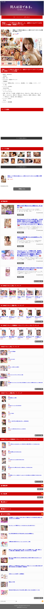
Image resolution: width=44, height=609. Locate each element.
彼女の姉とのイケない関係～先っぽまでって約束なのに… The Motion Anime (20, 467)
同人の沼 (20, 605)
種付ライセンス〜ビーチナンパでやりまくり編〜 (15, 374)
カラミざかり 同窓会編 (3, 296)
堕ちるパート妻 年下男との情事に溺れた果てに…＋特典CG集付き (18, 421)
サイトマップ (19, 17)
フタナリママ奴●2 (20, 316)
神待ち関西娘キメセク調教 (12, 397)
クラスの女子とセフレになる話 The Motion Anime (16, 459)
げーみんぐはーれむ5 (12, 296)
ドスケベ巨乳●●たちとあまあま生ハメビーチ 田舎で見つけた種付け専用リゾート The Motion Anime (24, 444)
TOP (14, 17)
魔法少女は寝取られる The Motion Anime (14, 451)
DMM (18, 33)
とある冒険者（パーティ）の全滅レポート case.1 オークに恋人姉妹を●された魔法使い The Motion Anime (24, 475)
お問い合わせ (27, 17)
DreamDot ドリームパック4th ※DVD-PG (14, 405)
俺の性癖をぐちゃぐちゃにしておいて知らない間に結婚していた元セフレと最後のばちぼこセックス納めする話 (25, 382)
